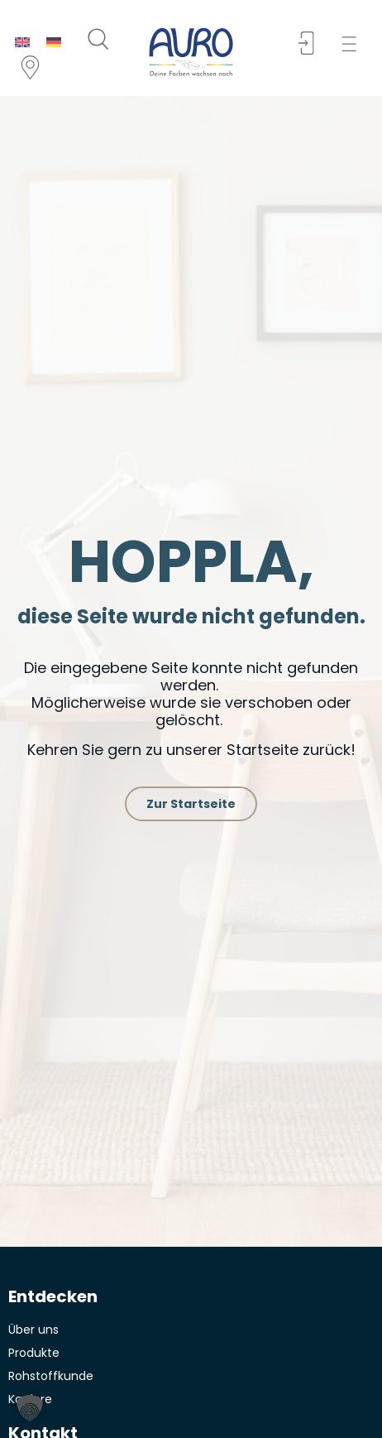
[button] (354, 44)
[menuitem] (22, 41)
